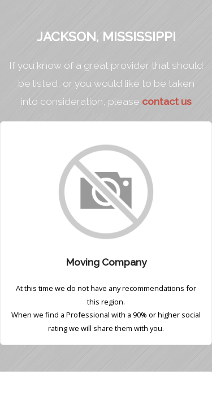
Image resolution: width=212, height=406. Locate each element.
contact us (167, 101)
